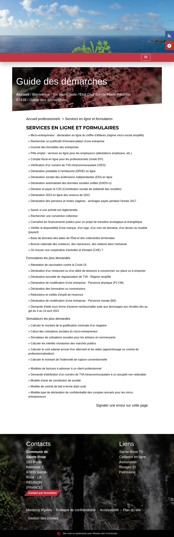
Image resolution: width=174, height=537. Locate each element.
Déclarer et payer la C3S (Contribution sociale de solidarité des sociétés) (76, 189)
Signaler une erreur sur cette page (122, 405)
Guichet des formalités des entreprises (55, 147)
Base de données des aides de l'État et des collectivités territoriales (73, 238)
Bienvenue (41, 94)
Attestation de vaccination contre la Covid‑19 (58, 264)
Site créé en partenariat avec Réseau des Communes (87, 533)
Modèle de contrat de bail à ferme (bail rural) (58, 386)
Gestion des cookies (43, 518)
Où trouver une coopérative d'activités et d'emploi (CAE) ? (67, 250)
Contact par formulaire (42, 492)
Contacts (38, 443)
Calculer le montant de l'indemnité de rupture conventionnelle (69, 359)
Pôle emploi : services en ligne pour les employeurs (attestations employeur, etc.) (81, 153)
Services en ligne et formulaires (89, 119)
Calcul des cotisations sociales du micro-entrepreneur (64, 331)
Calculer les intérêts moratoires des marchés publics (63, 343)
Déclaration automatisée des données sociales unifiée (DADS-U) (71, 183)
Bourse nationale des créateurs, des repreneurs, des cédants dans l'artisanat (79, 244)
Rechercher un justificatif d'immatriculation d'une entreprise (67, 141)
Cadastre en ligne (132, 457)
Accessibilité (109, 510)
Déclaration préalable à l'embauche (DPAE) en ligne (63, 171)
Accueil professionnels (43, 119)
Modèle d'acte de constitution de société (56, 380)
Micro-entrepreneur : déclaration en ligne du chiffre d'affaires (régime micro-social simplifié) (87, 135)
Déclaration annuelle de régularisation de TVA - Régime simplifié (71, 276)
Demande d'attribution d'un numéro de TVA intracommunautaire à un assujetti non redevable (88, 374)
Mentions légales (39, 510)
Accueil (22, 94)
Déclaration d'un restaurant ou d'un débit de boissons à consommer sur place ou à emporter (88, 270)
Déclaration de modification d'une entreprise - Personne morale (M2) (73, 300)
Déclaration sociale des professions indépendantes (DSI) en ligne (71, 177)
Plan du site (132, 510)
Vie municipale (65, 94)
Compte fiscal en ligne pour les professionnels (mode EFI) (67, 159)
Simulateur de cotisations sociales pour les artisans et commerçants (73, 337)
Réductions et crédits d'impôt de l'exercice (57, 294)
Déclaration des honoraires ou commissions (58, 288)
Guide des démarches (47, 100)
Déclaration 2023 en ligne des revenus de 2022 (60, 195)
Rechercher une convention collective (54, 215)
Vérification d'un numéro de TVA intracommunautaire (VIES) (68, 165)
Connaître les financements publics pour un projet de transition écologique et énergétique (86, 221)
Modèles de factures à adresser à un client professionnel (66, 368)
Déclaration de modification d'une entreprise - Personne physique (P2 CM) (77, 282)
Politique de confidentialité (76, 510)
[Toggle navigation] (145, 57)
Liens (126, 443)
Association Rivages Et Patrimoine (128, 467)
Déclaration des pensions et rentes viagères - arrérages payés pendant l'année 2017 (83, 201)
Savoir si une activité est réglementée (54, 209)
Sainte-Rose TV (131, 452)
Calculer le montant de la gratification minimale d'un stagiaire (69, 325)
